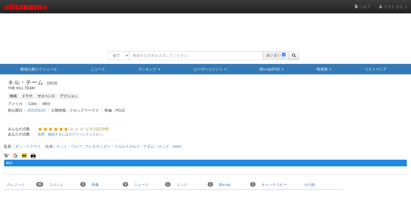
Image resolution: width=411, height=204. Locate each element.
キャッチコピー (274, 185)
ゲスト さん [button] (392, 6)
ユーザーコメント (209, 69)
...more (175, 146)
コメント (67, 184)
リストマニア (376, 69)
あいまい (273, 55)
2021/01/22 (36, 110)
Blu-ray (237, 184)
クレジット (25, 184)
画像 (109, 184)
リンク (194, 184)
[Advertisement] (203, 29)
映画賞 (324, 69)
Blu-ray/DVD (271, 69)
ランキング (149, 69)
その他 (309, 185)
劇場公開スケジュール (38, 69)
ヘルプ (362, 6)
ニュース (97, 69)
